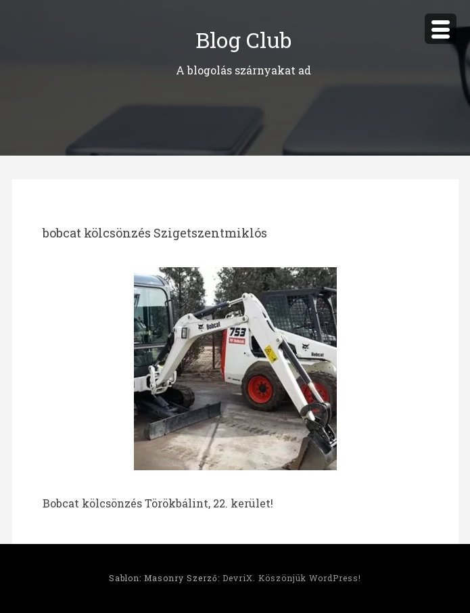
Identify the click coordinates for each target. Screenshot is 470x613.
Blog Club (243, 39)
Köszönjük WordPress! (309, 577)
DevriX (237, 577)
